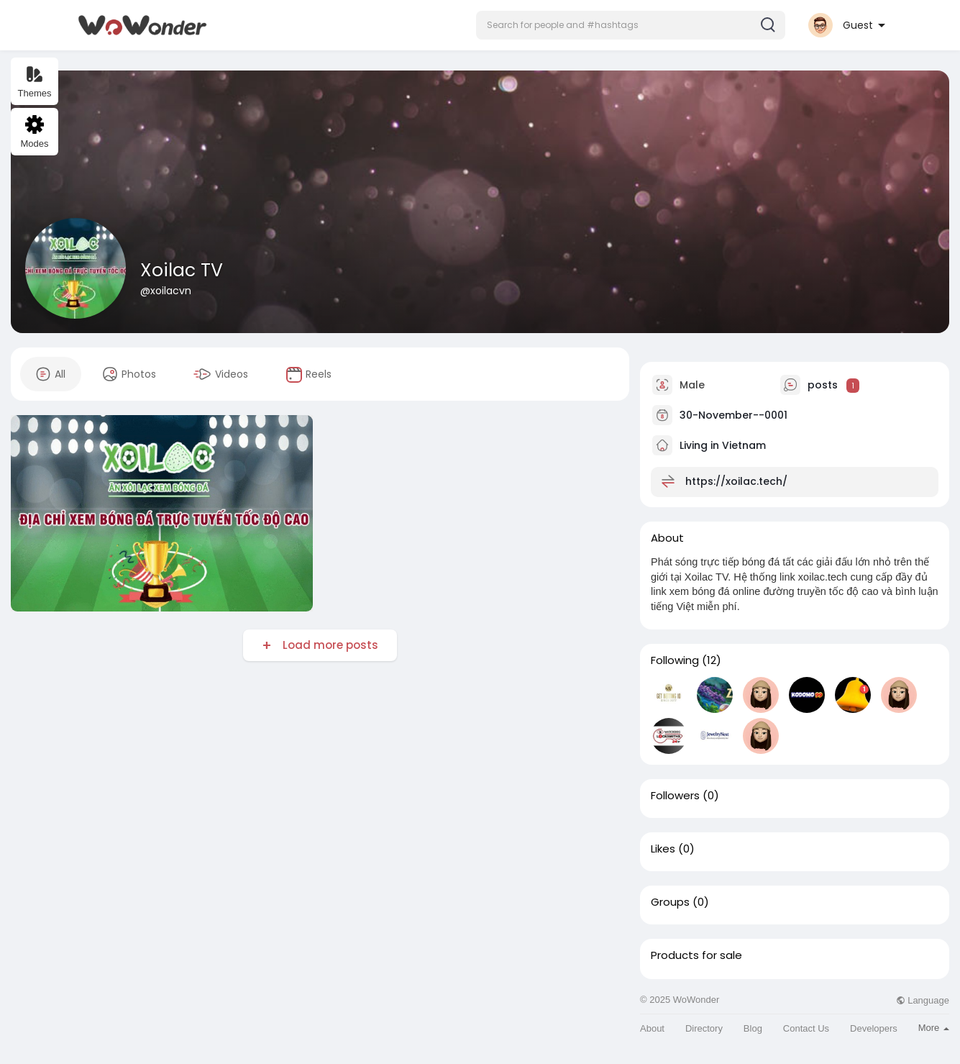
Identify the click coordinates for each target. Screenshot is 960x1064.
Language (922, 1000)
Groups (670, 902)
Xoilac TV (181, 270)
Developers (873, 1028)
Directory (704, 1028)
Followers (675, 795)
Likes (663, 849)
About (652, 1028)
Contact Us (806, 1028)
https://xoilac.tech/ (736, 481)
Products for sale (696, 955)
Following (675, 660)
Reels (308, 374)
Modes (34, 132)
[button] (630, 25)
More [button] (933, 1027)
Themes (35, 82)
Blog (753, 1028)
